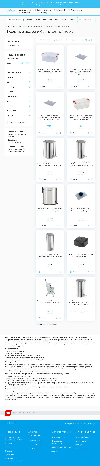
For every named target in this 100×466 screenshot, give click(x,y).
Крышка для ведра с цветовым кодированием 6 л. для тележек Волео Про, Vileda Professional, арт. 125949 (50, 117)
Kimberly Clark (12, 45)
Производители (58, 437)
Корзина (42, 13)
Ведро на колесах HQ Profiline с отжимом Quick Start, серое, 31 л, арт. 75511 (50, 301)
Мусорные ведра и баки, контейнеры (57, 26)
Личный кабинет (75, 10)
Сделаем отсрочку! (16, 146)
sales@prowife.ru (72, 424)
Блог (44, 20)
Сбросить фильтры (16, 122)
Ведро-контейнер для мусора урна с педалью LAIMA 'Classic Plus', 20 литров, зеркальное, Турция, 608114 (50, 209)
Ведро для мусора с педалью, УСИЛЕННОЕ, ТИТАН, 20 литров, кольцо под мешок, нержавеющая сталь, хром (81, 302)
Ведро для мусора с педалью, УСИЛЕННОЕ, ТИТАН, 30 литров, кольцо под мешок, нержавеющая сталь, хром (50, 256)
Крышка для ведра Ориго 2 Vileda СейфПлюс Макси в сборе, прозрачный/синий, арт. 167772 (81, 209)
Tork (18, 45)
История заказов (82, 441)
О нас (50, 20)
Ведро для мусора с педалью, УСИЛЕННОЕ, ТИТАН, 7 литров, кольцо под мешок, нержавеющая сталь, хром (50, 163)
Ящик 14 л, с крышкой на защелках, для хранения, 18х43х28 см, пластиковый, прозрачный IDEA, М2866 (50, 71)
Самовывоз (12, 140)
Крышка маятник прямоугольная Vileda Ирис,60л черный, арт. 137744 (81, 255)
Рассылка (79, 449)
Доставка (29, 20)
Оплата (37, 20)
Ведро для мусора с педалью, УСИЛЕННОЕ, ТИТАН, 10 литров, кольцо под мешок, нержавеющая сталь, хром (81, 163)
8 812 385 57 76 (26, 10)
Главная (7, 26)
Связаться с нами (35, 441)
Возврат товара (34, 444)
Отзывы (56, 20)
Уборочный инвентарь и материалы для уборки (27, 26)
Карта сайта (33, 448)
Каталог (14, 20)
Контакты (72, 20)
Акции (64, 20)
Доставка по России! (17, 132)
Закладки (79, 445)
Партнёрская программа (61, 447)
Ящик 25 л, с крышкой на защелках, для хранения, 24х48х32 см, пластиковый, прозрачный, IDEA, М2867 (81, 117)
